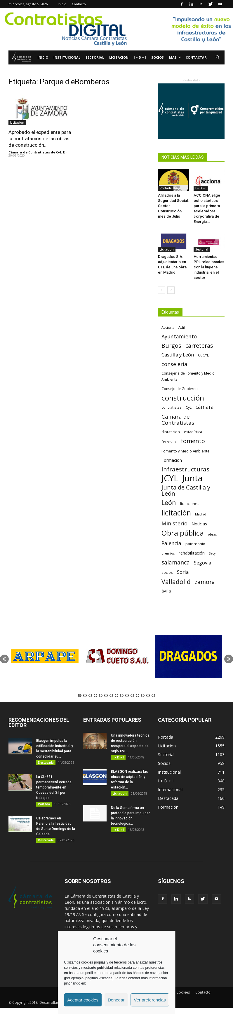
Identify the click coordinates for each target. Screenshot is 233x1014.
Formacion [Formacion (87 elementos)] (171, 460)
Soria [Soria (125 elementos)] (183, 572)
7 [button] (111, 695)
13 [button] (143, 695)
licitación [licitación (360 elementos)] (176, 513)
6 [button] (106, 695)
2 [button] (85, 695)
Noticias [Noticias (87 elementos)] (199, 524)
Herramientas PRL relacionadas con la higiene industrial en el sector (209, 267)
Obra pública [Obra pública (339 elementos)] (182, 533)
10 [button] (127, 695)
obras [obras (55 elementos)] (212, 534)
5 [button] (100, 695)
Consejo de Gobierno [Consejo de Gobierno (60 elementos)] (179, 388)
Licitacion (118, 57)
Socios (157, 57)
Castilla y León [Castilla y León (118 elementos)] (177, 355)
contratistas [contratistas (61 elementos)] (171, 407)
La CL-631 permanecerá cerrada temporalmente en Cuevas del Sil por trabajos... (54, 787)
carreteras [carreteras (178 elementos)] (199, 345)
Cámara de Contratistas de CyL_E (36, 152)
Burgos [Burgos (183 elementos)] (171, 345)
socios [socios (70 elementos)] (167, 572)
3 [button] (90, 695)
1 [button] (79, 695)
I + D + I (140, 57)
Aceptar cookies (82, 999)
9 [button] (122, 695)
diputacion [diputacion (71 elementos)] (170, 431)
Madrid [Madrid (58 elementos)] (200, 514)
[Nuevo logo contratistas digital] (116, 29)
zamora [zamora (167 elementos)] (205, 582)
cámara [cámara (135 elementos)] (205, 407)
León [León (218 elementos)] (168, 502)
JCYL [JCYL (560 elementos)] (169, 478)
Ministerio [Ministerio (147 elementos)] (174, 523)
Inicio (62, 4)
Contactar (196, 57)
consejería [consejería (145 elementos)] (174, 364)
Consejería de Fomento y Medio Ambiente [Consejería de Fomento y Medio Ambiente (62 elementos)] (188, 376)
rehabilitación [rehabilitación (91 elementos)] (192, 553)
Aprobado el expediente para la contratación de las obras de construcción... (39, 138)
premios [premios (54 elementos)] (168, 553)
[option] (44, 656)
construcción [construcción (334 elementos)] (182, 398)
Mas (175, 57)
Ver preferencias (150, 999)
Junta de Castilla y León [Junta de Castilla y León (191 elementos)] (185, 490)
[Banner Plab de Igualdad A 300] (191, 111)
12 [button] (137, 695)
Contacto (79, 4)
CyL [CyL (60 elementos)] (189, 407)
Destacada (46, 763)
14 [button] (148, 695)
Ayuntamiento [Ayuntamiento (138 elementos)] (179, 336)
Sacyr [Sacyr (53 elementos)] (213, 553)
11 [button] (132, 695)
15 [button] (153, 695)
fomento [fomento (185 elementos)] (193, 441)
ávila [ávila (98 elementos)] (166, 591)
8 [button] (116, 695)
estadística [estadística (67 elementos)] (193, 431)
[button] (218, 57)
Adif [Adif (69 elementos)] (181, 327)
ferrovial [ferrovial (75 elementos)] (169, 441)
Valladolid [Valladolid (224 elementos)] (176, 581)
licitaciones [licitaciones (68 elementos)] (189, 503)
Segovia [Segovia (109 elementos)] (202, 563)
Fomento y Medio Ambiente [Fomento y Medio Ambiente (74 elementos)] (185, 451)
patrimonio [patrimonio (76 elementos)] (195, 543)
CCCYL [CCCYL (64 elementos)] (203, 355)
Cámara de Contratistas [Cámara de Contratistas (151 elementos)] (177, 419)
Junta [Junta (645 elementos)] (192, 478)
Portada (166, 188)
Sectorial (95, 57)
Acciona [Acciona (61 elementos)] (167, 327)
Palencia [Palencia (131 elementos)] (171, 543)
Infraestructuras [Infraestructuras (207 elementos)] (185, 469)
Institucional (66, 57)
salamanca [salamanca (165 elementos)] (175, 563)
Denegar (116, 999)
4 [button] (95, 695)
